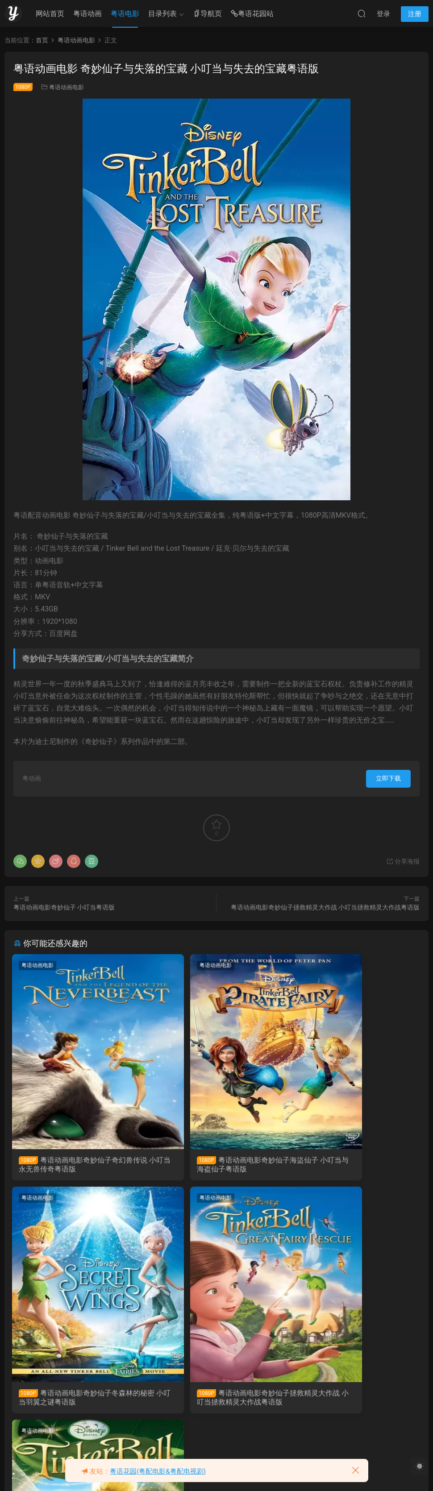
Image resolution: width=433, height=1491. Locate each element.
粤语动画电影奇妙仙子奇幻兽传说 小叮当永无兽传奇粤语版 (77, 1164)
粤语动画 (87, 13)
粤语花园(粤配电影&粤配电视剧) (158, 1471)
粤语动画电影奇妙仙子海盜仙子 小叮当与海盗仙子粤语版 (215, 1164)
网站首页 (50, 13)
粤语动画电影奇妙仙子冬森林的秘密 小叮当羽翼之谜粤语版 (354, 1164)
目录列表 (162, 13)
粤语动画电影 (66, 87)
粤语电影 (125, 13)
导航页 (207, 14)
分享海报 (403, 861)
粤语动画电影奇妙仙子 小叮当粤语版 (64, 907)
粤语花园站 (252, 14)
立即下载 (388, 778)
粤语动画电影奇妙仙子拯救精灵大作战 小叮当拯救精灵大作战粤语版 (325, 907)
